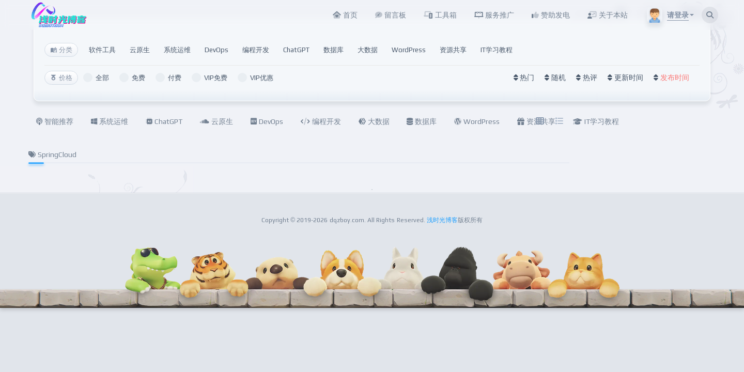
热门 (527, 77)
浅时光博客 (442, 220)
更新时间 (628, 77)
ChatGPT (296, 50)
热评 (590, 77)
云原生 (140, 50)
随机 (558, 77)
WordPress (409, 50)
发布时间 (674, 77)
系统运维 (177, 50)
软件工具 (102, 50)
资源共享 (453, 50)
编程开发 (255, 50)
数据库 (333, 50)
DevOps (216, 50)
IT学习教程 (497, 50)
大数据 (368, 50)
